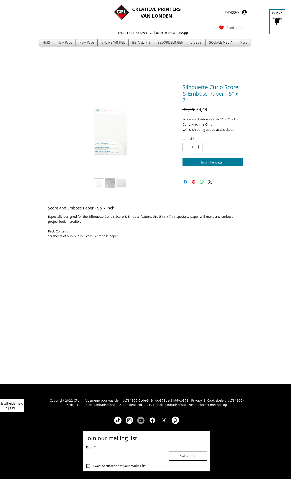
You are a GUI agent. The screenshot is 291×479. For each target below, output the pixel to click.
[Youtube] (141, 420)
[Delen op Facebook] (185, 182)
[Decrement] (186, 147)
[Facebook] (152, 420)
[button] (113, 42)
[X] (164, 420)
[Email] (124, 455)
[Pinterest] (175, 420)
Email (91, 447)
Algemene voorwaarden (102, 400)
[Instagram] (129, 420)
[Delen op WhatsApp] (201, 182)
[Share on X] (210, 182)
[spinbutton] (192, 147)
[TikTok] (118, 420)
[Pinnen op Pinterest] (193, 182)
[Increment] (199, 147)
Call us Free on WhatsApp (169, 32)
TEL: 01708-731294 (132, 32)
